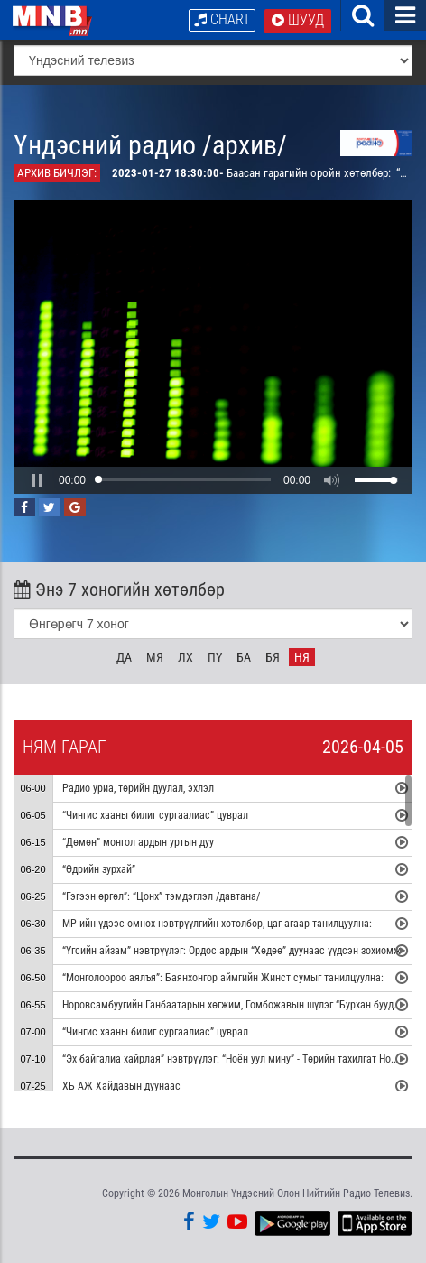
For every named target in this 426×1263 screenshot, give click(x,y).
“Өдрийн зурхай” (98, 869)
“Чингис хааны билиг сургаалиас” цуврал (155, 815)
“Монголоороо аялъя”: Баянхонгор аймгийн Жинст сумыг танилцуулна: (223, 977)
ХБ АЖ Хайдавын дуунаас (121, 1086)
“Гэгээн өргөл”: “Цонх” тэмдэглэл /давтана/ (161, 896)
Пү (215, 657)
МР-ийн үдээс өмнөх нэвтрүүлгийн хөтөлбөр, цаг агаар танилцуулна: (217, 923)
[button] (37, 480)
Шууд (298, 20)
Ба (243, 657)
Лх (185, 657)
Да (124, 657)
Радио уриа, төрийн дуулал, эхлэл (138, 788)
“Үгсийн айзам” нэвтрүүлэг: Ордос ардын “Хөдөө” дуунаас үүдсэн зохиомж (232, 950)
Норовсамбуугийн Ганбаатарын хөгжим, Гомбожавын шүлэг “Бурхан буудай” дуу (243, 1004)
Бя (272, 657)
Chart (222, 19)
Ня (302, 657)
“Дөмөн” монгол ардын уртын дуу (138, 842)
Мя (154, 657)
